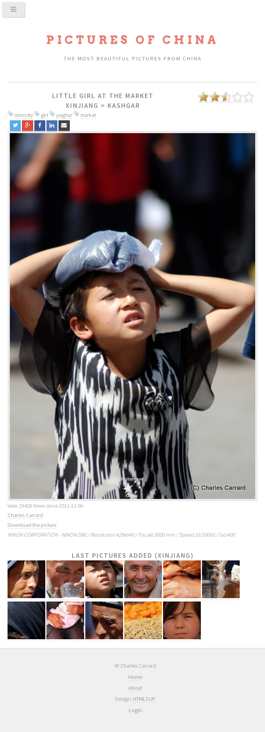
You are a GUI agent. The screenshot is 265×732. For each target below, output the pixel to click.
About (135, 687)
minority (23, 115)
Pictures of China (132, 39)
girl (44, 115)
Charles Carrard (25, 515)
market (88, 115)
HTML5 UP (144, 698)
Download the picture (32, 525)
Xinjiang (82, 105)
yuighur (64, 115)
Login (135, 710)
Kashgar (124, 105)
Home (135, 677)
